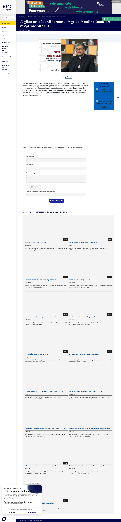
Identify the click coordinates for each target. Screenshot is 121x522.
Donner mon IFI (6, 57)
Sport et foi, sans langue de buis (35, 242)
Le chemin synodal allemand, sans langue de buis (85, 391)
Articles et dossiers (5, 47)
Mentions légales (38, 520)
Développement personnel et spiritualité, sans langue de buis (89, 428)
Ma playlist (5, 74)
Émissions (5, 32)
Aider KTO (5, 61)
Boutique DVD (6, 65)
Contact (30, 520)
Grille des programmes (6, 37)
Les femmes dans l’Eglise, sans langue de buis (40, 280)
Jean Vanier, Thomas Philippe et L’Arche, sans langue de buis (45, 428)
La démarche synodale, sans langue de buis (39, 503)
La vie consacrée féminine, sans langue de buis (40, 317)
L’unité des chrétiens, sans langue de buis (83, 317)
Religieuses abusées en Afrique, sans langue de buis (42, 466)
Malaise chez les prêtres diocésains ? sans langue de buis (88, 466)
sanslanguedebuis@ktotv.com (106, 97)
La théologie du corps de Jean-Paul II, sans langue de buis (44, 391)
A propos (4, 69)
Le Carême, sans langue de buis (79, 280)
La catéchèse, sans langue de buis (36, 354)
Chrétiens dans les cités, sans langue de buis (84, 354)
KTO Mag (5, 52)
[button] (68, 77)
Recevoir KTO (6, 42)
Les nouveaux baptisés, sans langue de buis (84, 242)
